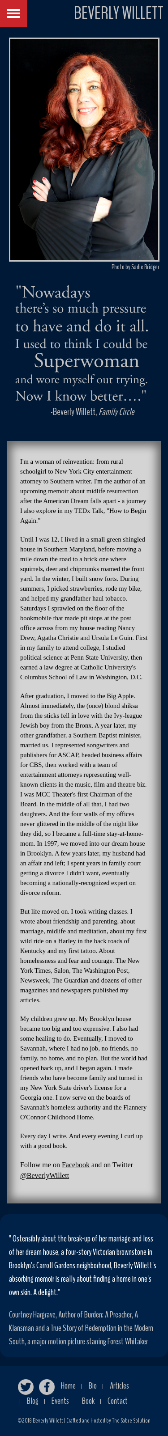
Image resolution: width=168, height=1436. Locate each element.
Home (68, 1386)
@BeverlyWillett (44, 1175)
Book (88, 1401)
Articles (119, 1386)
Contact (118, 1401)
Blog (33, 1401)
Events (60, 1401)
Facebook (76, 1165)
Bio (93, 1386)
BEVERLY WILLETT (119, 13)
